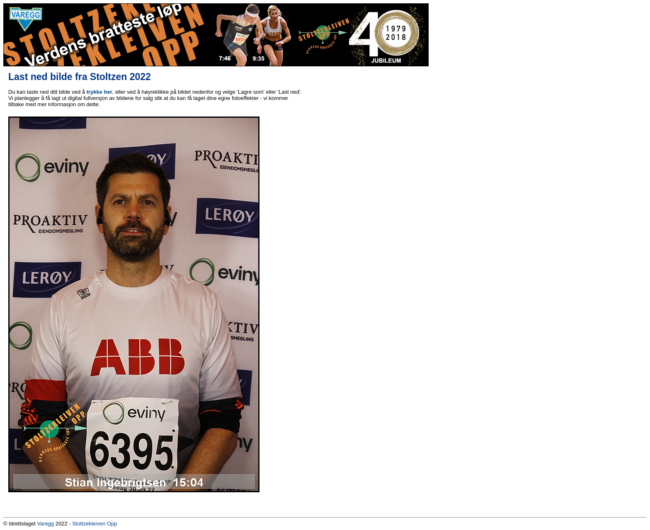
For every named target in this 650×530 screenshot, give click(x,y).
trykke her (99, 92)
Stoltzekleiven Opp (94, 523)
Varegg (45, 523)
